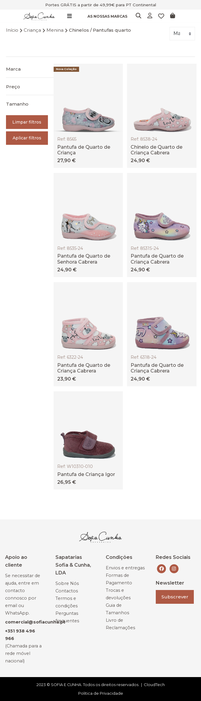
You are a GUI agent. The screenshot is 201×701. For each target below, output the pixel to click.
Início (12, 30)
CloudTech (154, 684)
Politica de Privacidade (100, 693)
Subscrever (174, 597)
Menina (55, 30)
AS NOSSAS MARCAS (107, 16)
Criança (32, 30)
